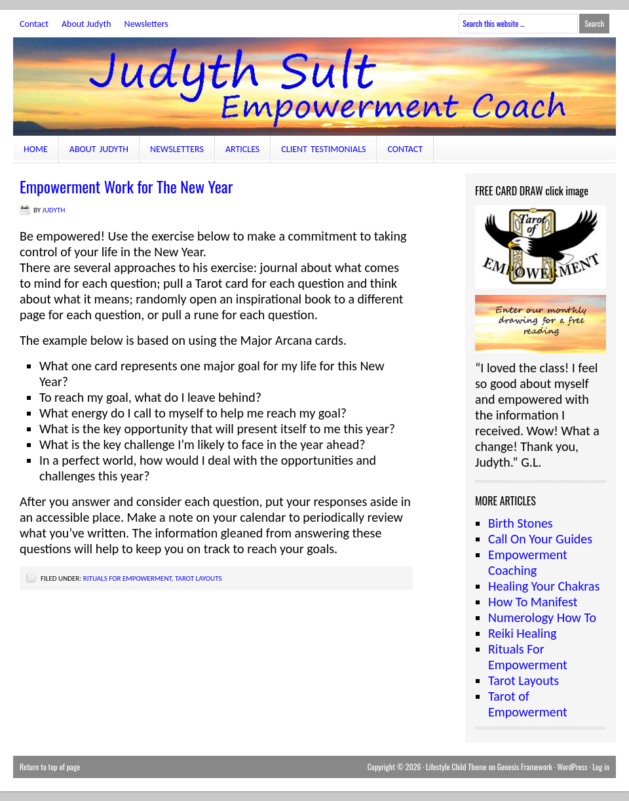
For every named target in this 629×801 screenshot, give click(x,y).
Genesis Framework (524, 766)
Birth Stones (520, 523)
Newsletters (146, 23)
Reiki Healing (522, 633)
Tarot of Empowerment (527, 704)
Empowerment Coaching (527, 562)
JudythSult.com (314, 86)
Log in (600, 766)
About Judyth (86, 23)
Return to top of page (50, 766)
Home (36, 149)
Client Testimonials (323, 149)
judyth (54, 210)
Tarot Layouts (198, 578)
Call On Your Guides (540, 539)
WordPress (572, 766)
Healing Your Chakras (544, 586)
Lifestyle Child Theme (456, 766)
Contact (34, 23)
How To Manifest (532, 602)
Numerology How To (542, 617)
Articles (242, 149)
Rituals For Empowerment (127, 578)
